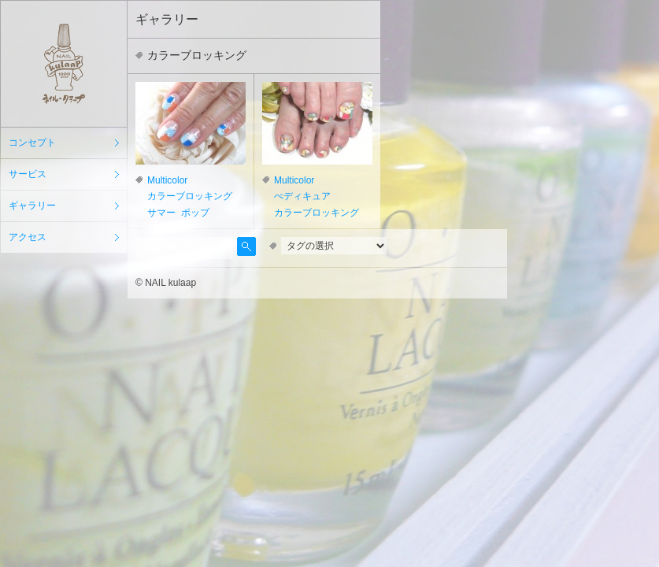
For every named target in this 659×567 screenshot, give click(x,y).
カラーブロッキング (189, 196)
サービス (27, 174)
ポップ (195, 212)
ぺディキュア (302, 196)
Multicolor (167, 180)
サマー (161, 212)
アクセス (27, 237)
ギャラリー (32, 205)
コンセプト (32, 142)
